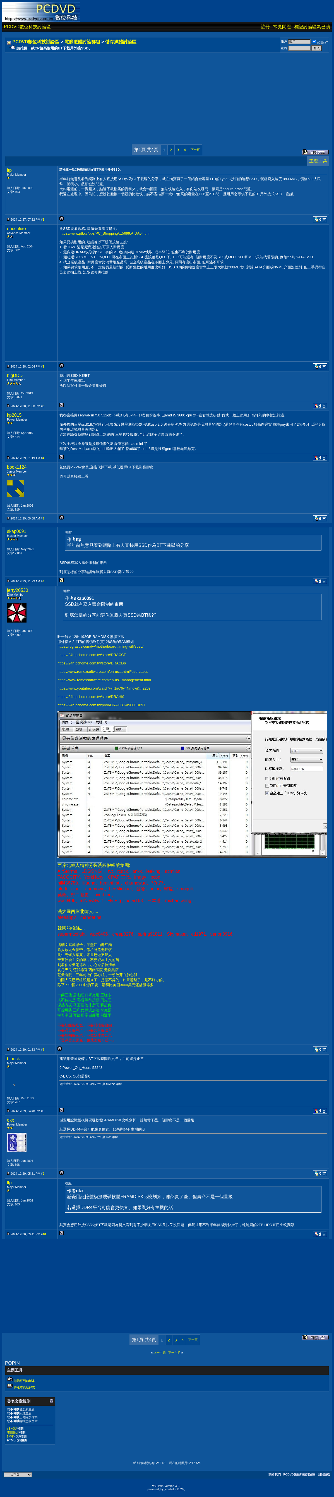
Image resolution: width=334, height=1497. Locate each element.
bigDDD (15, 375)
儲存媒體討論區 (120, 41)
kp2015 (14, 415)
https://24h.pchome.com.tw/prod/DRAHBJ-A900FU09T (101, 705)
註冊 (265, 26)
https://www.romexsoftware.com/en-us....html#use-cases (102, 671)
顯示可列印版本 (24, 1380)
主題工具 (318, 160)
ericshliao (16, 228)
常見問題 (282, 26)
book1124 (17, 467)
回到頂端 (324, 1474)
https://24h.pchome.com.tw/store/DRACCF (91, 655)
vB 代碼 (12, 1428)
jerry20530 (17, 590)
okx (10, 1120)
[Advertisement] (167, 93)
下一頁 (195, 149)
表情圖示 (13, 1432)
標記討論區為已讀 (312, 26)
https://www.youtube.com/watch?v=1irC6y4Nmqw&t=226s (103, 688)
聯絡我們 (274, 1474)
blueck (13, 1058)
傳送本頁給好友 (24, 1387)
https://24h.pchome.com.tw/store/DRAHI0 (90, 697)
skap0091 (16, 531)
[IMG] (10, 1436)
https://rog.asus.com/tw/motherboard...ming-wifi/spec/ (100, 646)
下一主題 (174, 1352)
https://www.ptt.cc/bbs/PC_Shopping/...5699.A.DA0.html (104, 233)
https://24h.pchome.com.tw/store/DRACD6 (91, 663)
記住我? (320, 42)
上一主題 (159, 1352)
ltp (9, 170)
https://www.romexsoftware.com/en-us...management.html (104, 680)
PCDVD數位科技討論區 (27, 26)
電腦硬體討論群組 (82, 41)
